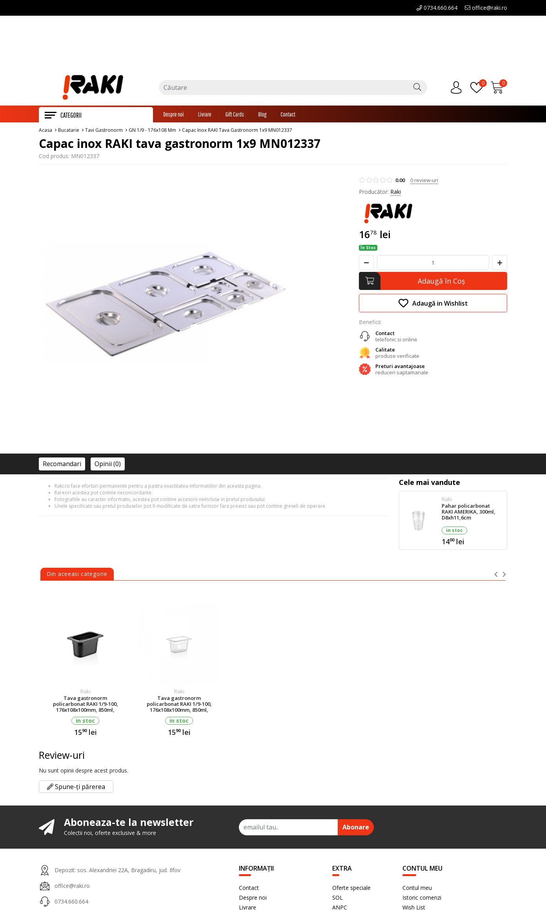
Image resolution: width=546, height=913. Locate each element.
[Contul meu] (458, 88)
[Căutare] (417, 88)
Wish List (413, 909)
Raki (395, 193)
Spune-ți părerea (76, 788)
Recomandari (62, 465)
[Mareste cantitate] (499, 264)
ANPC (339, 909)
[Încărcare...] (499, 88)
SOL (337, 899)
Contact (287, 115)
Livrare (204, 115)
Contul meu (417, 889)
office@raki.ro (486, 7)
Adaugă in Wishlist (433, 305)
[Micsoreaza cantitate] (366, 264)
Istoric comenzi (421, 899)
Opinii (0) (108, 465)
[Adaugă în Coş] (433, 282)
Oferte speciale (351, 889)
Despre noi (173, 115)
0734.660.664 (437, 7)
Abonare (355, 828)
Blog (262, 115)
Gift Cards (235, 115)
